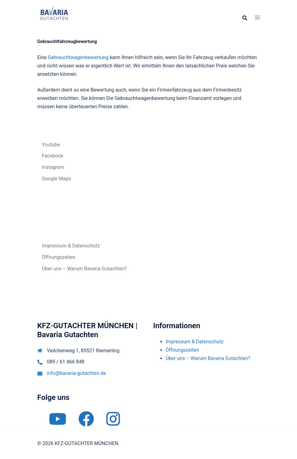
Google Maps (56, 179)
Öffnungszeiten (59, 257)
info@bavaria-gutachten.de (76, 373)
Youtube (51, 145)
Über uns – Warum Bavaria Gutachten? (84, 269)
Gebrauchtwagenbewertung (78, 57)
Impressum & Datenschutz (71, 246)
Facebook (52, 156)
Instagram (53, 167)
